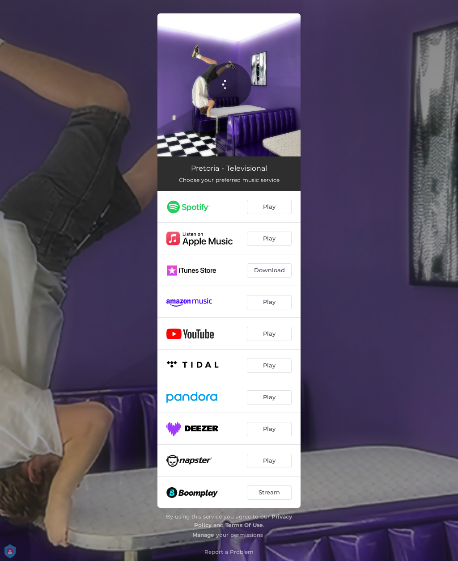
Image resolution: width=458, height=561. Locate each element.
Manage (203, 534)
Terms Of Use (244, 525)
